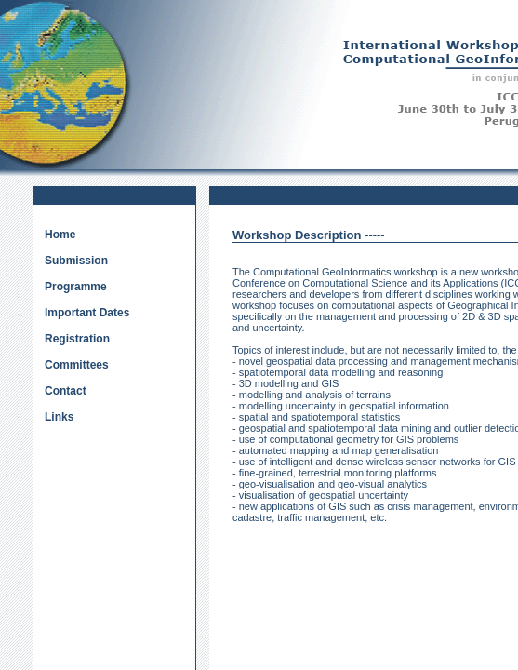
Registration (77, 338)
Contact (65, 390)
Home (60, 234)
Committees (77, 364)
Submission (76, 260)
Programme (76, 286)
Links (59, 416)
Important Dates (87, 312)
